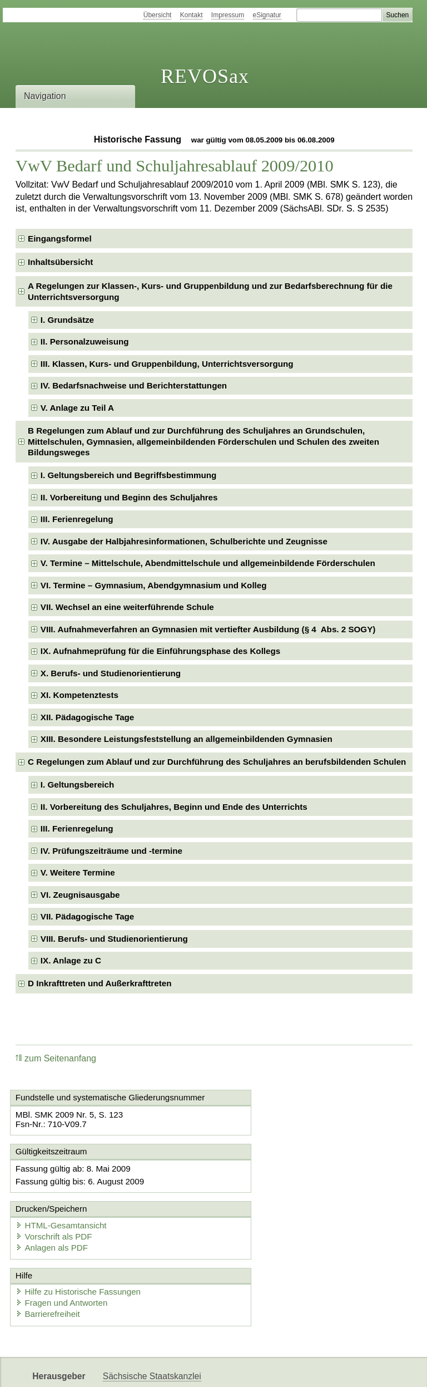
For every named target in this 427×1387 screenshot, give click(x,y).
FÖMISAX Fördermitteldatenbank (167, 1369)
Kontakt (191, 15)
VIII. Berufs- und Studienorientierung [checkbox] (114, 938)
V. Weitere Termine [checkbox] (78, 872)
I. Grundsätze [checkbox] (67, 319)
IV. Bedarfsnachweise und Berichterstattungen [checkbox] (134, 385)
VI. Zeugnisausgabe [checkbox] (80, 894)
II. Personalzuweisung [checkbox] (85, 341)
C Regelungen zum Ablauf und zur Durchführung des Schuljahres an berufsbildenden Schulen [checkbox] (217, 761)
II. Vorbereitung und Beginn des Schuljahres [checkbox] (129, 497)
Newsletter (262, 1369)
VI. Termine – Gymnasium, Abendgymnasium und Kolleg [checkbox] (154, 585)
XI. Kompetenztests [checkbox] (79, 695)
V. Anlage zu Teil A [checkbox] (77, 407)
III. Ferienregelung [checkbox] (77, 519)
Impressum (227, 15)
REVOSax (205, 76)
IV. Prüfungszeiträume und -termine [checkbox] (111, 850)
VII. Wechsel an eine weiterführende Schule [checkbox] (127, 607)
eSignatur (267, 15)
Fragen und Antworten (64, 1255)
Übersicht (157, 15)
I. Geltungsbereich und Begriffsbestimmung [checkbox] (128, 475)
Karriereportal (320, 1369)
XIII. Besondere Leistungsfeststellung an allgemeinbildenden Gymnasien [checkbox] (186, 739)
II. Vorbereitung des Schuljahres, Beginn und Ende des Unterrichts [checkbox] (174, 806)
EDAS (369, 1369)
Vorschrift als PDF (264, 1189)
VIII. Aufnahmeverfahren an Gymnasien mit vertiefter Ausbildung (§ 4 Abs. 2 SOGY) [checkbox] (208, 629)
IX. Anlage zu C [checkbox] (71, 960)
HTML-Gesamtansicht (272, 1178)
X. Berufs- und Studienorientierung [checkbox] (111, 673)
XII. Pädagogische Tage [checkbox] (88, 717)
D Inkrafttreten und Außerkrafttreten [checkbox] (100, 983)
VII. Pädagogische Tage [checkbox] (88, 916)
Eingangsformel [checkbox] (60, 238)
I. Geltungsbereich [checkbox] (78, 784)
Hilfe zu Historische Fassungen (80, 1244)
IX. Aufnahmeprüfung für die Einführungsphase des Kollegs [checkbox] (160, 651)
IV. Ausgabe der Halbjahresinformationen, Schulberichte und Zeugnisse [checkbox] (184, 541)
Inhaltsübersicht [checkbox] (60, 262)
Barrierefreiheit (50, 1266)
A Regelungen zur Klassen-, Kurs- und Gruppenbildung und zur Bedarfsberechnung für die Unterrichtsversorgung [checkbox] (210, 291)
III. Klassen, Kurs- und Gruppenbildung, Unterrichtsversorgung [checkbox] (167, 363)
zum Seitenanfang (56, 1058)
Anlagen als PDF (263, 1200)
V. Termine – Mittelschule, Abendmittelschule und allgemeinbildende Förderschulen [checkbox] (208, 563)
